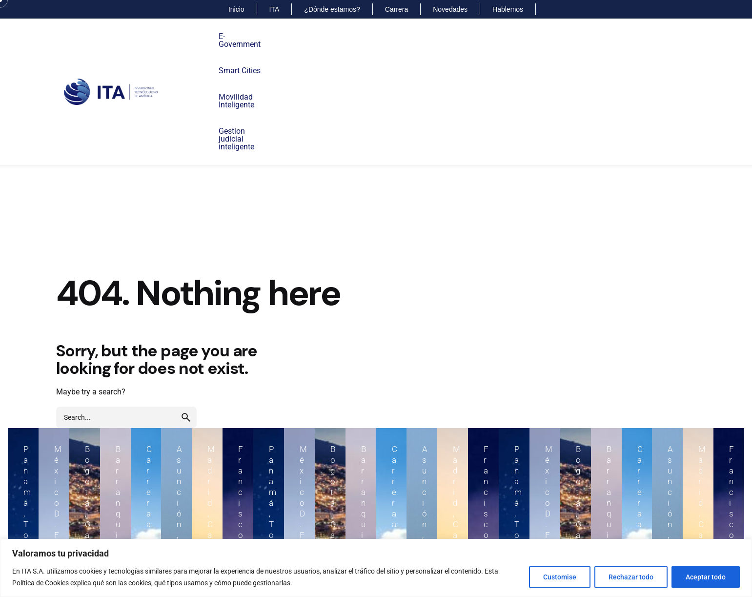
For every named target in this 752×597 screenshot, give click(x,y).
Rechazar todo (631, 577)
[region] (376, 568)
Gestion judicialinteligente (415, 40)
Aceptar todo (706, 577)
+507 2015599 (48, 514)
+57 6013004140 (421, 514)
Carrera (396, 9)
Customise (559, 577)
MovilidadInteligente (356, 40)
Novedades (450, 9)
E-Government (243, 36)
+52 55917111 (232, 514)
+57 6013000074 (605, 514)
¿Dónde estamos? (332, 9)
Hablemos (507, 9)
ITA (274, 9)
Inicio (236, 9)
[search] (186, 315)
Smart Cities (303, 36)
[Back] (31, 103)
